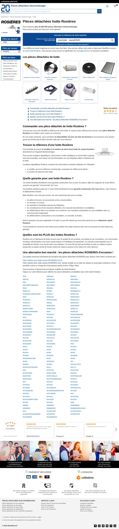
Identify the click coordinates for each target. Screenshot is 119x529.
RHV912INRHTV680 (30, 399)
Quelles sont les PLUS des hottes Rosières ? (47, 117)
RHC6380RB (27, 332)
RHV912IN (74, 396)
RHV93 (25, 402)
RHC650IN (74, 332)
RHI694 (49, 364)
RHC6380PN (75, 329)
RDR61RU (26, 300)
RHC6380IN (27, 329)
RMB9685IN (75, 405)
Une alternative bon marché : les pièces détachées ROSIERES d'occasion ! (59, 120)
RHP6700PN (27, 373)
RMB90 (25, 405)
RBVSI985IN (75, 285)
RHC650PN (27, 335)
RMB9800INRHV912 (78, 408)
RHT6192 (26, 385)
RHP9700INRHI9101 (54, 379)
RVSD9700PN (76, 411)
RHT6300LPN (76, 388)
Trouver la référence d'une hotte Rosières (46, 111)
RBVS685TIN (75, 282)
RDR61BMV (75, 297)
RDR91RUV (51, 308)
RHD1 (25, 347)
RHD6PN (50, 355)
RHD (72, 344)
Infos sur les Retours (86, 511)
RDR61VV (26, 303)
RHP (24, 370)
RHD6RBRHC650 (29, 358)
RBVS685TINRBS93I (30, 285)
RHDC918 (50, 361)
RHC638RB (51, 332)
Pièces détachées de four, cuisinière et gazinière (17, 511)
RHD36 (73, 349)
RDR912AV (75, 303)
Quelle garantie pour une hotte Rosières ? (46, 114)
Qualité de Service (86, 509)
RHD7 (49, 358)
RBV (24, 282)
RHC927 (26, 338)
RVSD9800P (27, 417)
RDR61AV (50, 297)
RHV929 (74, 399)
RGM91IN (50, 314)
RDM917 (50, 294)
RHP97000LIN (52, 376)
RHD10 (49, 347)
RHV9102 (26, 396)
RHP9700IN (27, 379)
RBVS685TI (51, 282)
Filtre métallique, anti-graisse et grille (10, 63)
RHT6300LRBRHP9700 (55, 391)
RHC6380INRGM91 (54, 329)
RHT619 (50, 382)
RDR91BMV (75, 306)
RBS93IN (50, 276)
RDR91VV (74, 308)
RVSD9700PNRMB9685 (31, 414)
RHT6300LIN (51, 388)
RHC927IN (51, 338)
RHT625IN (74, 385)
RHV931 (50, 402)
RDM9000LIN (75, 291)
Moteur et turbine (9, 76)
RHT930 (26, 393)
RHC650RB (51, 335)
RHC (24, 317)
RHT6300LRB (28, 391)
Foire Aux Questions (47, 505)
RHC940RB (51, 344)
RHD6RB (74, 355)
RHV (72, 393)
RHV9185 (50, 399)
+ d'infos (39, 517)
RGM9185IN (27, 314)
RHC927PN (75, 338)
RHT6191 (74, 382)
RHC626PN (75, 323)
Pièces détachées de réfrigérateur (12, 509)
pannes (5, 32)
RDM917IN (75, 294)
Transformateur (8, 79)
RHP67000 (74, 370)
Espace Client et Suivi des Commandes (53, 503)
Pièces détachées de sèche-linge (12, 507)
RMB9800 (26, 408)
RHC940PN (27, 344)
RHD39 (25, 352)
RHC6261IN (27, 320)
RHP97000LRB (76, 376)
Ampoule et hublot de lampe (10, 66)
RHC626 (50, 317)
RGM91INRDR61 (77, 314)
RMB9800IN (51, 408)
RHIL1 (49, 367)
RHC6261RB (75, 320)
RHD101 (74, 347)
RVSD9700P (51, 411)
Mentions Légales (85, 505)
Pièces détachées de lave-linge (12, 505)
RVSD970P (51, 414)
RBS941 (74, 276)
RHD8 (73, 358)
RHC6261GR (75, 317)
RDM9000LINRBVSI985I (32, 294)
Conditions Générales (87, 503)
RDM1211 (26, 291)
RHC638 (74, 326)
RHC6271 (50, 326)
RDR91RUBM (28, 308)
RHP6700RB (51, 373)
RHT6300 (26, 388)
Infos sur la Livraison (47, 507)
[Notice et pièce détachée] (5, 9)
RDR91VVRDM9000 (30, 311)
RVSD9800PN (52, 417)
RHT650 (74, 391)
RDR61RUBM (52, 300)
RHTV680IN (51, 393)
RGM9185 (74, 311)
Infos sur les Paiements (48, 509)
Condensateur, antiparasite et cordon (10, 68)
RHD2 (49, 349)
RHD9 (25, 361)
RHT (24, 382)
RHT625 (50, 385)
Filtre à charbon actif (10, 61)
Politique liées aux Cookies (88, 507)
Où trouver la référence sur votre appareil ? (72, 44)
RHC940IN (74, 341)
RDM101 (50, 288)
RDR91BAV (51, 306)
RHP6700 (50, 370)
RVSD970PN (75, 414)
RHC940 (50, 341)
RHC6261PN (51, 320)
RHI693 (25, 364)
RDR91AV (26, 306)
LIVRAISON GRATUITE (9, 1)
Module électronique (10, 71)
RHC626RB (27, 326)
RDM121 (74, 288)
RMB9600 (50, 405)
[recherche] (99, 11)
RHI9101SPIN (76, 364)
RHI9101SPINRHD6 (30, 367)
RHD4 (49, 352)
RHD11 (25, 349)
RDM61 (49, 291)
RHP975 (74, 379)
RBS (24, 276)
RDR (24, 297)
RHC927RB (27, 341)
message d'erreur (83, 51)
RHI (72, 361)
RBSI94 (25, 279)
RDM (24, 288)
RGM (48, 311)
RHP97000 (27, 376)
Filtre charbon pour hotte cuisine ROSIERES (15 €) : (43, 260)
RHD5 (73, 352)
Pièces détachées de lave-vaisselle (13, 503)
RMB (72, 402)
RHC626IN (51, 323)
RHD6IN (26, 355)
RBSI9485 (74, 279)
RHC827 (74, 335)
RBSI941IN (51, 279)
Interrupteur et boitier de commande (10, 74)
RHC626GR (27, 323)
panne (53, 48)
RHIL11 (73, 367)
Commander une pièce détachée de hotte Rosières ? (50, 108)
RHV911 (50, 396)
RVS (24, 411)
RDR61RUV (75, 300)
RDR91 (49, 303)
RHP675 (74, 373)
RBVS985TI (51, 285)
